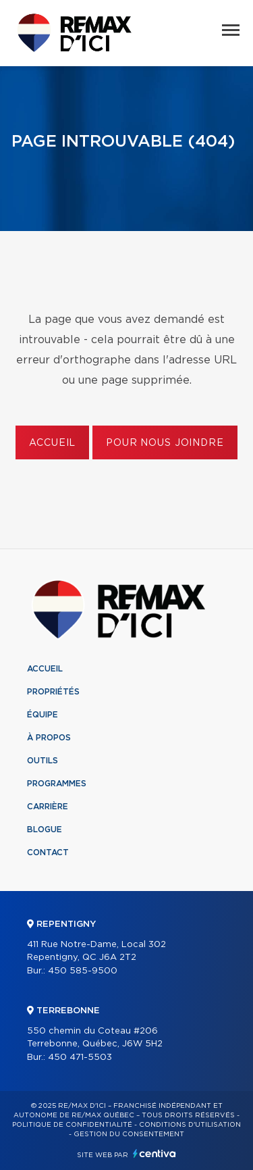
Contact (48, 852)
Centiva (154, 1153)
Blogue (44, 829)
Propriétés (53, 692)
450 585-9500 (82, 971)
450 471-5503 (80, 1057)
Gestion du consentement (129, 1134)
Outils (42, 761)
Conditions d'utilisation (190, 1124)
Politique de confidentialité (72, 1124)
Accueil (52, 443)
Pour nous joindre (164, 443)
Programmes (56, 784)
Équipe (42, 715)
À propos (49, 738)
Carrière (47, 807)
